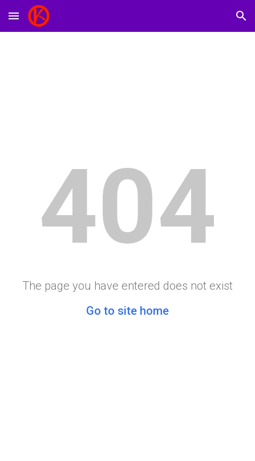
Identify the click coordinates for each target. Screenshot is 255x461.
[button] (13, 15)
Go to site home (127, 311)
